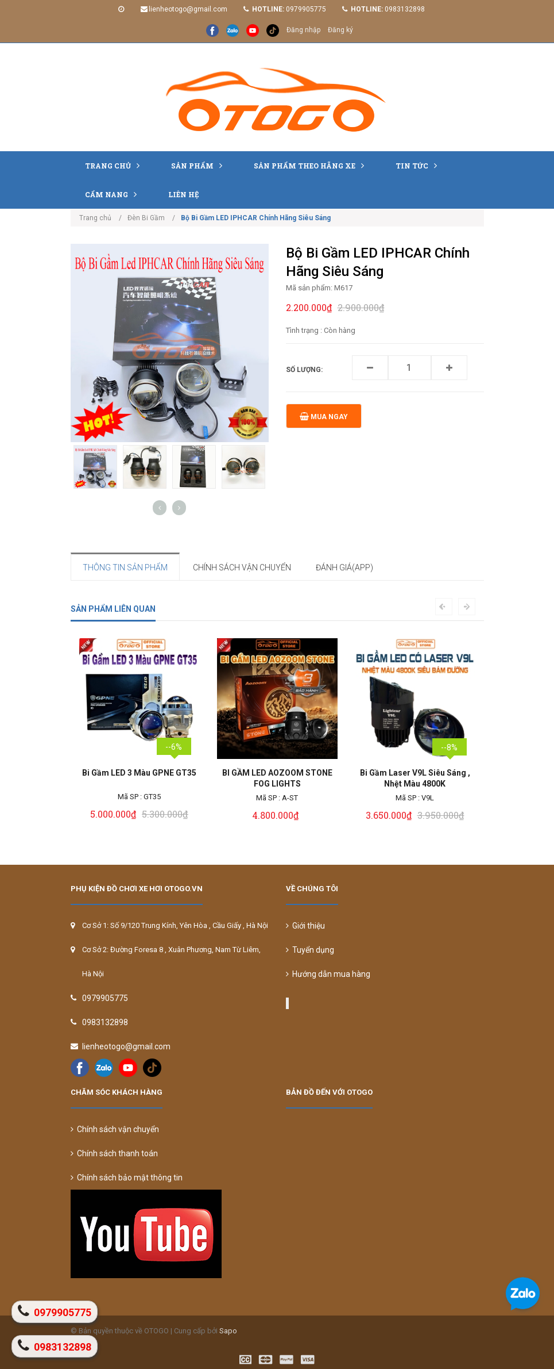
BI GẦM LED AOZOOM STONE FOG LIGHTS (277, 778)
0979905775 (306, 9)
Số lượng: (304, 370)
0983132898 (405, 9)
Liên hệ (183, 194)
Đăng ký (340, 30)
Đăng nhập (303, 30)
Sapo (228, 1330)
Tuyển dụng (310, 949)
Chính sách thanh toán (114, 1153)
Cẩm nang (113, 194)
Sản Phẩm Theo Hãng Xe (312, 165)
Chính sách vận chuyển (115, 1129)
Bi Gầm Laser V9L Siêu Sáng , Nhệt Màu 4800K (415, 778)
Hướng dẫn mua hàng (328, 974)
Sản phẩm (199, 165)
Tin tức (419, 165)
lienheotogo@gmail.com (188, 9)
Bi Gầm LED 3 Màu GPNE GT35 (139, 772)
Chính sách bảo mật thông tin (127, 1177)
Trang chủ (115, 165)
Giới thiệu (305, 925)
